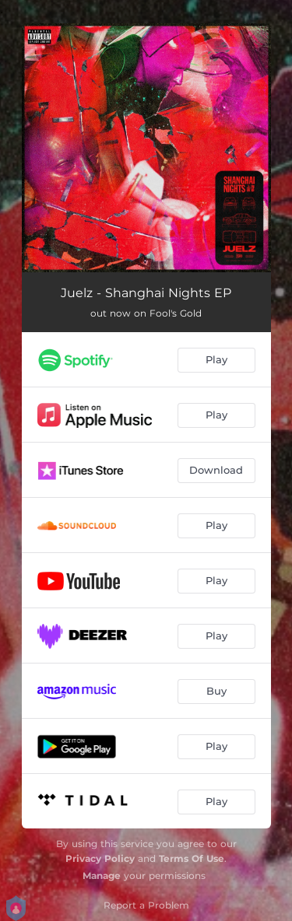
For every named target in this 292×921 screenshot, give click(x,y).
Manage (102, 875)
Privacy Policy (100, 858)
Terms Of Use (191, 858)
